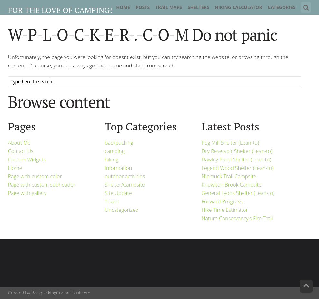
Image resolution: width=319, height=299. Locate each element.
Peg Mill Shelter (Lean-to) (230, 142)
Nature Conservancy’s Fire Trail (237, 218)
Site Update (118, 193)
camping (115, 151)
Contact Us (21, 151)
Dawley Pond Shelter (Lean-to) (236, 159)
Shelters (198, 7)
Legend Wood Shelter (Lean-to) (238, 167)
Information (118, 167)
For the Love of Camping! (60, 10)
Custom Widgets (27, 159)
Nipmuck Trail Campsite (229, 176)
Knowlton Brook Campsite (232, 184)
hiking (111, 159)
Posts (143, 7)
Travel (112, 201)
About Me (19, 142)
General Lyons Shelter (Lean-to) (238, 193)
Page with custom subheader (41, 184)
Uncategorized (121, 209)
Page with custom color (35, 176)
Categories (281, 7)
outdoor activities (125, 176)
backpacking (119, 142)
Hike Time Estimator (225, 209)
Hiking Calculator (238, 7)
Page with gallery (27, 193)
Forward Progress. (223, 201)
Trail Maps (168, 7)
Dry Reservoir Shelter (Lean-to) (237, 151)
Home (123, 7)
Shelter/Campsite (125, 184)
